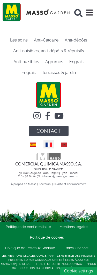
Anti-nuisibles (26, 61)
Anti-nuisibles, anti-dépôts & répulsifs (48, 50)
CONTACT (48, 131)
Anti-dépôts (76, 40)
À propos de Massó (23, 184)
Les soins (19, 40)
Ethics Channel (76, 248)
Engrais (76, 61)
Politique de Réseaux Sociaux (30, 248)
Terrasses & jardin (59, 72)
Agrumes (54, 61)
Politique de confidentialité (28, 227)
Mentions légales (73, 227)
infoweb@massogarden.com (60, 176)
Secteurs (45, 184)
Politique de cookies (47, 237)
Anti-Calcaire (46, 40)
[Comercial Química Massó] (36, 12)
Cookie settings (78, 271)
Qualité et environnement (70, 184)
